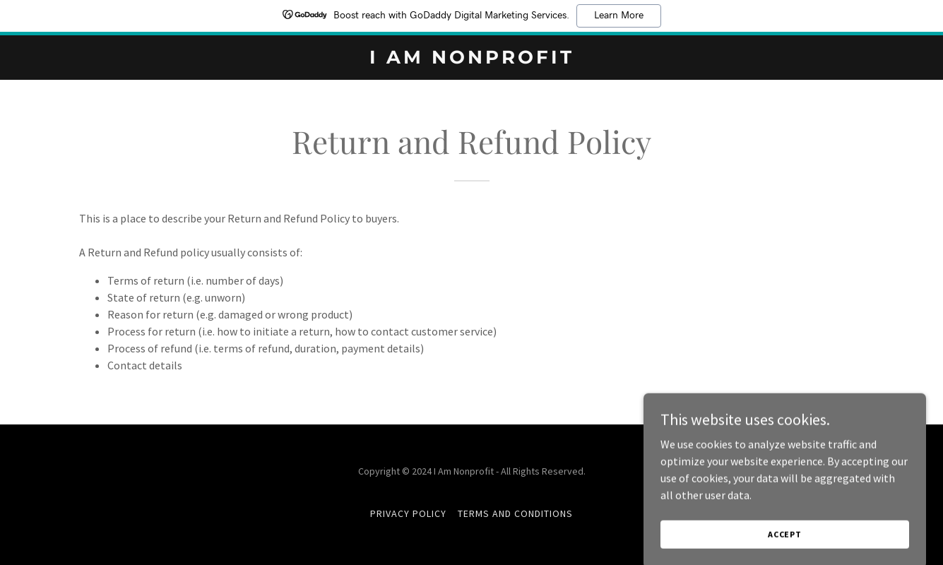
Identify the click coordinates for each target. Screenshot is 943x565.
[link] (471, 59)
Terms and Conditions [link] (515, 513)
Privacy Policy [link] (408, 513)
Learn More (619, 15)
